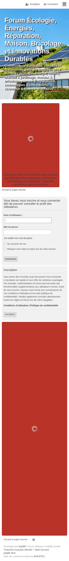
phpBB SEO (10, 553)
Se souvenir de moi (15, 244)
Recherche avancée (64, 105)
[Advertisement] (34, 138)
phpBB (22, 546)
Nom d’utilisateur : (13, 215)
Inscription (10, 314)
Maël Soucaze (42, 549)
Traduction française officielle (18, 549)
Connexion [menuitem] (52, 4)
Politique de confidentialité (44, 305)
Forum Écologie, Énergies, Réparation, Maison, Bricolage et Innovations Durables (33, 40)
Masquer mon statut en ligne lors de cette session (30, 249)
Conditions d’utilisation (16, 305)
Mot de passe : (11, 227)
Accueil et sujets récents (15, 539)
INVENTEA (39, 556)
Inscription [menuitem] (35, 4)
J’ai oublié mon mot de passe (18, 238)
